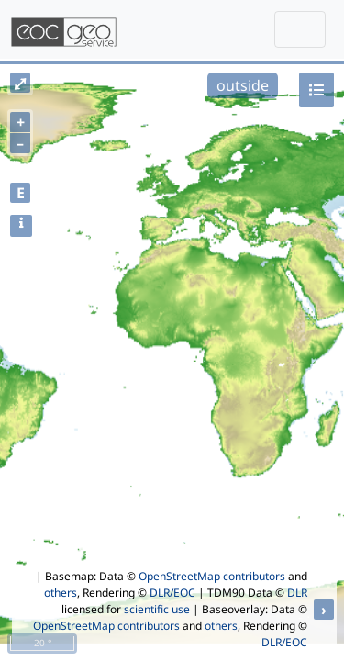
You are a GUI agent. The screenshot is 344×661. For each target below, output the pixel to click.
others (60, 592)
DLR (297, 592)
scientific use (157, 609)
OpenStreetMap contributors (212, 576)
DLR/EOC (172, 592)
